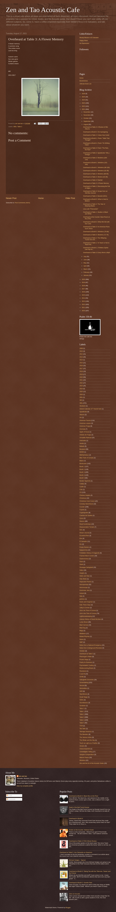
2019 (83, 282)
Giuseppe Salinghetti (86, 567)
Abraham (82, 406)
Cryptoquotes (84, 512)
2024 (83, 100)
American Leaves (85, 423)
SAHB (81, 677)
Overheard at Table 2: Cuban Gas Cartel (96, 135)
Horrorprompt (84, 584)
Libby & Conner (85, 607)
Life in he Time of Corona (88, 610)
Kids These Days (85, 605)
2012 (83, 304)
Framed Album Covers (87, 556)
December (87, 112)
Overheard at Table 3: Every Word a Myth (96, 252)
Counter (82, 507)
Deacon (82, 521)
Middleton (83, 633)
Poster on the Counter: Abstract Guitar (81, 830)
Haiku (81, 570)
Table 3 (19, 126)
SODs (81, 700)
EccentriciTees (84, 535)
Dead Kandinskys (85, 524)
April (85, 266)
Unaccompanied (85, 749)
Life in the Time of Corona (88, 613)
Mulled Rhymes (85, 636)
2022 (83, 106)
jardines (82, 599)
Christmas (83, 498)
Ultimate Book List (85, 84)
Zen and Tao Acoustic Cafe (43, 9)
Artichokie (83, 440)
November (87, 115)
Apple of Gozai (84, 432)
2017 (83, 289)
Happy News (84, 40)
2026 (83, 93)
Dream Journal (84, 533)
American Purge (85, 426)
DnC (81, 530)
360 (81, 400)
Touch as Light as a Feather (89, 743)
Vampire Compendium (87, 754)
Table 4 (82, 720)
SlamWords (83, 694)
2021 (83, 109)
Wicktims (82, 760)
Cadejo (82, 484)
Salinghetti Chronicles (87, 679)
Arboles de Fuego (85, 435)
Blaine (82, 461)
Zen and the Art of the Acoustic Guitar (92, 763)
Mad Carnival (84, 625)
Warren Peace (84, 757)
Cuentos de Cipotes (86, 515)
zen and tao (23, 776)
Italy (81, 596)
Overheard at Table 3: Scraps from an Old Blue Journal (95, 192)
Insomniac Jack (85, 590)
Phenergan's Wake (86, 656)
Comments (11, 799)
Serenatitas (83, 688)
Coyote (82, 509)
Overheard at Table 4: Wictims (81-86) (95, 177)
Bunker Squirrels (85, 481)
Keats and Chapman (86, 602)
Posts (9, 795)
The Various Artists (86, 737)
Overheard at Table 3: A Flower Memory (96, 183)
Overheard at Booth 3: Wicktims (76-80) (96, 231)
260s (81, 397)
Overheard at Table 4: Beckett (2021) (95, 196)
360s (15, 126)
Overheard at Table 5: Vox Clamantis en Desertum (76, 852)
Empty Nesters (84, 547)
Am (81, 417)
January (86, 275)
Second (82, 685)
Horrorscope (84, 587)
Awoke (82, 443)
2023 (83, 103)
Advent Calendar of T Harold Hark (90, 409)
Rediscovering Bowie (86, 668)
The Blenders (84, 734)
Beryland (82, 449)
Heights (82, 573)
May (85, 263)
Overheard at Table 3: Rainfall (92, 180)
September (87, 121)
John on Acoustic (74, 894)
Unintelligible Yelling (86, 752)
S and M (82, 674)
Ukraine (82, 746)
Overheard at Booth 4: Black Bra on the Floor (83, 796)
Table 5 (82, 723)
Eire (81, 538)
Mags (81, 630)
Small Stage (83, 697)
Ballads (82, 446)
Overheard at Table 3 (86, 654)
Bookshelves (84, 81)
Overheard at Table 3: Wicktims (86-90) (96, 174)
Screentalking (84, 682)
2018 (83, 285)
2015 (83, 295)
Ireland (82, 593)
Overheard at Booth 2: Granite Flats (80, 882)
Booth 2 (82, 469)
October (86, 118)
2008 (81, 348)
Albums (82, 414)
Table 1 (82, 711)
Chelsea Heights (85, 495)
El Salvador (83, 541)
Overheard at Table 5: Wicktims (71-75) (96, 235)
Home (41, 198)
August (85, 124)
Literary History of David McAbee (90, 619)
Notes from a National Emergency (90, 645)
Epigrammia (83, 550)
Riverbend (83, 671)
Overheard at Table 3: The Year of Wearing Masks (94, 205)
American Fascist (85, 420)
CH (81, 492)
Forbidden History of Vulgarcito (89, 553)
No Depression (84, 43)
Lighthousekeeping (86, 616)
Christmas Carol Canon (87, 501)
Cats (81, 489)
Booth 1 (82, 466)
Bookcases (83, 463)
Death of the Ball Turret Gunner (79, 807)
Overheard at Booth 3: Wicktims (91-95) (96, 170)
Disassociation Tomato (87, 527)
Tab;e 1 (82, 708)
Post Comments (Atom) (22, 203)
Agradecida (83, 412)
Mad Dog (82, 628)
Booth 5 (82, 478)
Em (81, 544)
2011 (83, 307)
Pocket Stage (84, 659)
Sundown (83, 705)
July (84, 256)
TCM (81, 726)
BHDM (82, 452)
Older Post (70, 198)
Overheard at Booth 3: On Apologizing (95, 132)
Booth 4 (82, 475)
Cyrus (81, 518)
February (86, 272)
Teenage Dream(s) (86, 731)
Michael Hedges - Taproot (77, 860)
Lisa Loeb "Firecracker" (90, 209)
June (85, 260)
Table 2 (82, 714)
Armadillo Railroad (85, 437)
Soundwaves (84, 702)
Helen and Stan (85, 576)
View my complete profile (25, 786)
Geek (81, 564)
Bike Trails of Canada (86, 458)
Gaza (81, 561)
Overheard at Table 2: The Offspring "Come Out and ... (94, 238)
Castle (82, 486)
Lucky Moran (84, 622)
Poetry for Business (86, 662)
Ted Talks (83, 728)
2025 (83, 97)
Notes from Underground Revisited (91, 648)
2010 (83, 310)
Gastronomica (84, 559)
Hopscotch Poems (85, 582)
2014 (83, 298)
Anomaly (82, 429)
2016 (83, 292)
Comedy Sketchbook (86, 504)
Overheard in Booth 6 (76, 818)
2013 (83, 301)
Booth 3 (82, 472)
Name (81, 639)
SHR (81, 691)
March (85, 269)
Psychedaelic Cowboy (87, 665)
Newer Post (11, 198)
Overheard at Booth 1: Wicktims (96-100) (96, 167)
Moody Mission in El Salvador (89, 37)
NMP (81, 642)
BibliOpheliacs (84, 455)
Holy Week (83, 579)
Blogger (68, 907)
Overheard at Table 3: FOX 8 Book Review (83, 841)
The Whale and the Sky (87, 740)
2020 (83, 279)
